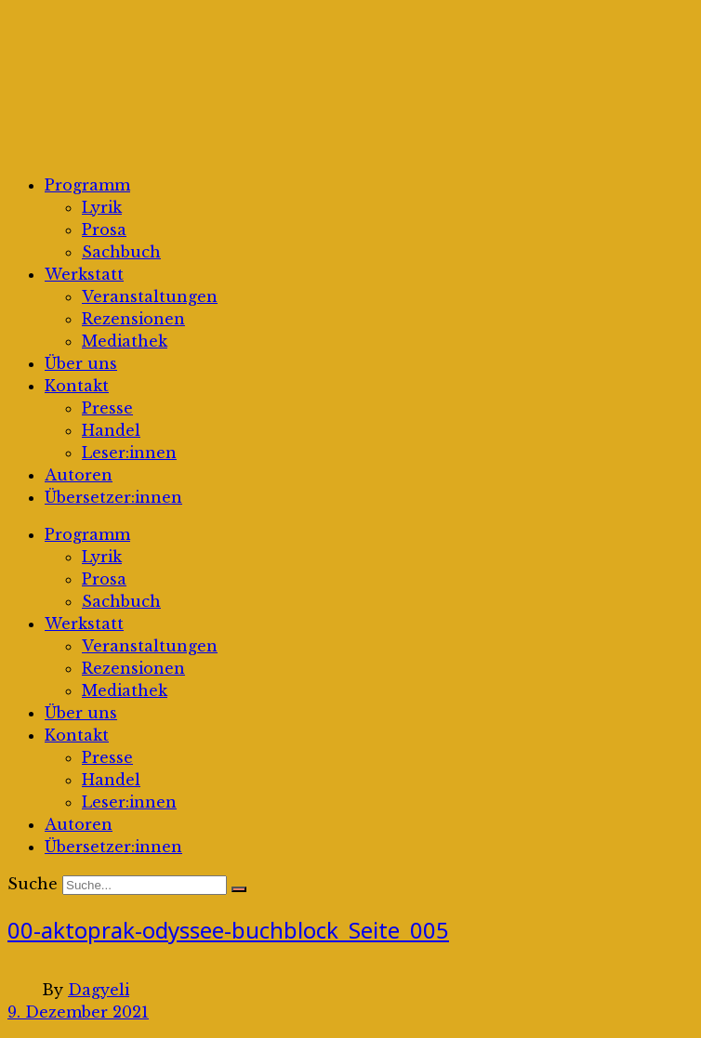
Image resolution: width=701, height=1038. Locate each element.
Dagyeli (98, 989)
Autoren (78, 475)
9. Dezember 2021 (78, 1012)
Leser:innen (129, 452)
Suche (32, 883)
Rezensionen (133, 318)
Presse (107, 408)
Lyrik (102, 207)
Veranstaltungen (150, 296)
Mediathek (124, 341)
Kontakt (77, 385)
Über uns (81, 363)
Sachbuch (121, 252)
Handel (111, 430)
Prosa (104, 229)
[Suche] (238, 889)
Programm (87, 185)
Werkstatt (84, 274)
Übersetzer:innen (113, 497)
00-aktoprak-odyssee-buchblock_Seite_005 (228, 929)
